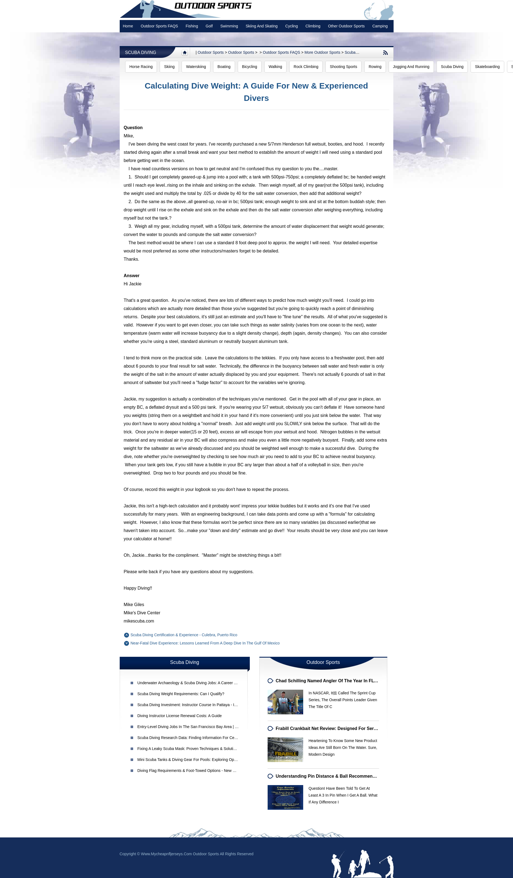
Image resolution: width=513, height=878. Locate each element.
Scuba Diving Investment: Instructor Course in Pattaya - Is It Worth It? (196, 705)
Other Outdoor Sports (346, 26)
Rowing (375, 66)
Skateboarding (487, 66)
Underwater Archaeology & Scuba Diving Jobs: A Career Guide (190, 683)
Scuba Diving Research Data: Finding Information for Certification (193, 737)
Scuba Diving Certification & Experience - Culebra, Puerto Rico (184, 635)
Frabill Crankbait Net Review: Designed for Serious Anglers (338, 728)
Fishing (192, 26)
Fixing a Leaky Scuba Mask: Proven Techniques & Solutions (188, 748)
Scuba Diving (140, 52)
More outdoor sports (322, 52)
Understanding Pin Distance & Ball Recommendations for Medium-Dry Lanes (356, 776)
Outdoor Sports (241, 52)
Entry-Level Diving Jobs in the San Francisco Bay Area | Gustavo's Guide (200, 726)
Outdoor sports (211, 52)
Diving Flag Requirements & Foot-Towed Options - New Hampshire (194, 770)
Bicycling (249, 66)
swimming (229, 26)
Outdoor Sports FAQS (159, 26)
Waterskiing (196, 66)
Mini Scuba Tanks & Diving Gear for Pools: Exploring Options (189, 759)
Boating (223, 66)
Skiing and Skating (262, 26)
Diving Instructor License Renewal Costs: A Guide (179, 716)
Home (128, 26)
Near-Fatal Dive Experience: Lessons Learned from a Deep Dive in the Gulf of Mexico (205, 643)
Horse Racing (141, 66)
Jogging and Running (411, 66)
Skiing (169, 66)
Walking (275, 66)
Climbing (312, 26)
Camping (380, 26)
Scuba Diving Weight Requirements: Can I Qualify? (180, 694)
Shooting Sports (343, 66)
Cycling (291, 26)
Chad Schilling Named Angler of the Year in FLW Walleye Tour (341, 680)
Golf (209, 26)
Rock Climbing (306, 66)
